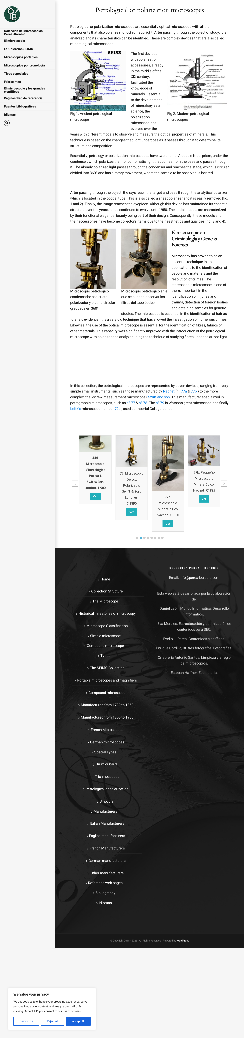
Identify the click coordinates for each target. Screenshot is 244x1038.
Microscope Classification (107, 626)
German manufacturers (107, 860)
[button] (27, 123)
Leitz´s (75, 409)
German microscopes (107, 742)
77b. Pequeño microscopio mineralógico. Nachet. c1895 (204, 481)
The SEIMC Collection (107, 668)
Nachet (169, 391)
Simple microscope (105, 636)
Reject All (52, 1021)
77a (184, 391)
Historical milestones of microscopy (107, 613)
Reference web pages (105, 883)
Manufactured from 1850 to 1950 (107, 717)
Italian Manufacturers (107, 823)
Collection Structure (107, 591)
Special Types (105, 752)
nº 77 (131, 403)
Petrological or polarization (107, 789)
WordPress (183, 941)
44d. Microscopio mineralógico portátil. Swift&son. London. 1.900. (95, 473)
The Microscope (105, 601)
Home (105, 579)
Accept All (78, 1021)
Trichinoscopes (107, 776)
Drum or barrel (107, 764)
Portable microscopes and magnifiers (107, 680)
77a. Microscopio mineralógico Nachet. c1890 (168, 506)
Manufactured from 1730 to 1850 (107, 705)
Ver (95, 496)
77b (194, 391)
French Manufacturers (107, 848)
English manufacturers (107, 836)
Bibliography (105, 893)
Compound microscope (105, 645)
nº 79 (160, 403)
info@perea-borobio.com (199, 577)
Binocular (107, 801)
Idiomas (105, 903)
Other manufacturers (107, 873)
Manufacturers (105, 811)
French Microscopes (107, 730)
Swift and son (159, 397)
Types (105, 656)
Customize (26, 1021)
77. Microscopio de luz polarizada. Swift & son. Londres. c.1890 (132, 488)
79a (118, 409)
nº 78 (143, 403)
